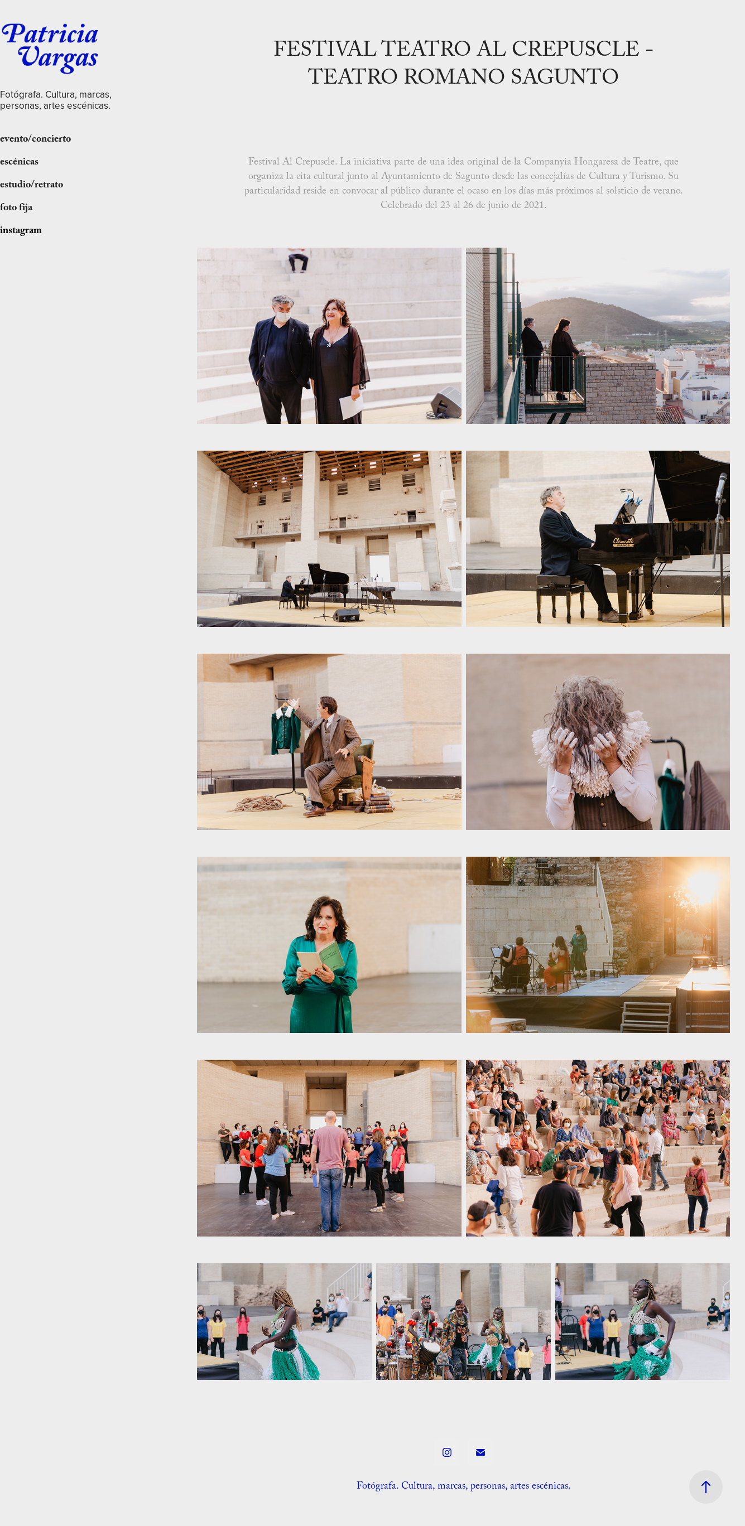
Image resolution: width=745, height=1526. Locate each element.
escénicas (19, 163)
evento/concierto (35, 140)
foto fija (16, 209)
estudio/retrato (31, 186)
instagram (21, 231)
